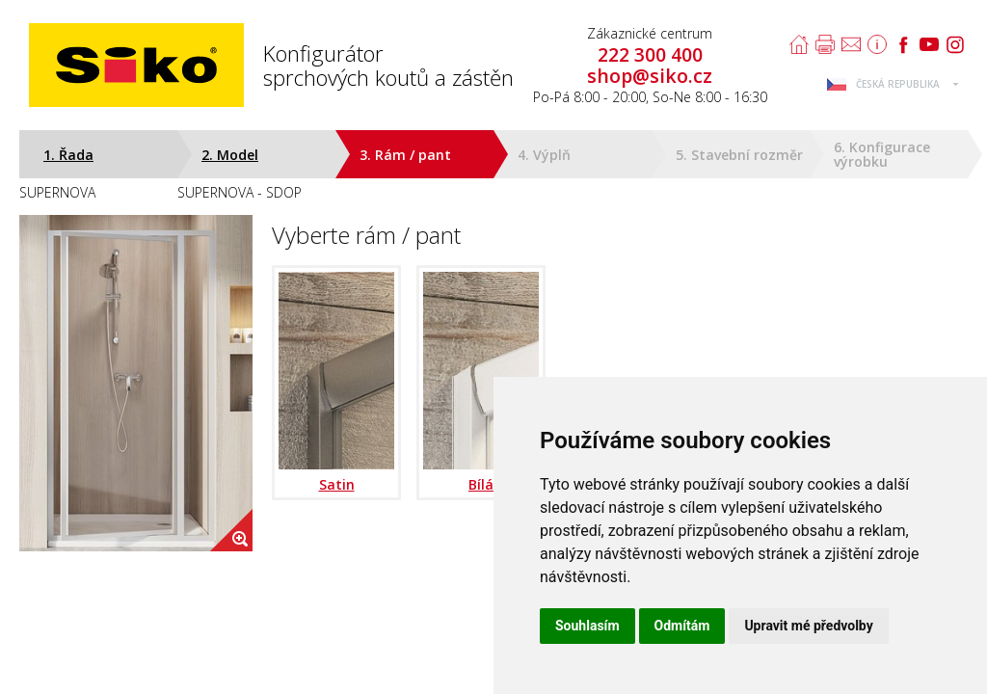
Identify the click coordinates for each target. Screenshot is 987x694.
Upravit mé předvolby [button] (808, 625)
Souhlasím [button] (587, 625)
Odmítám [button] (682, 625)
